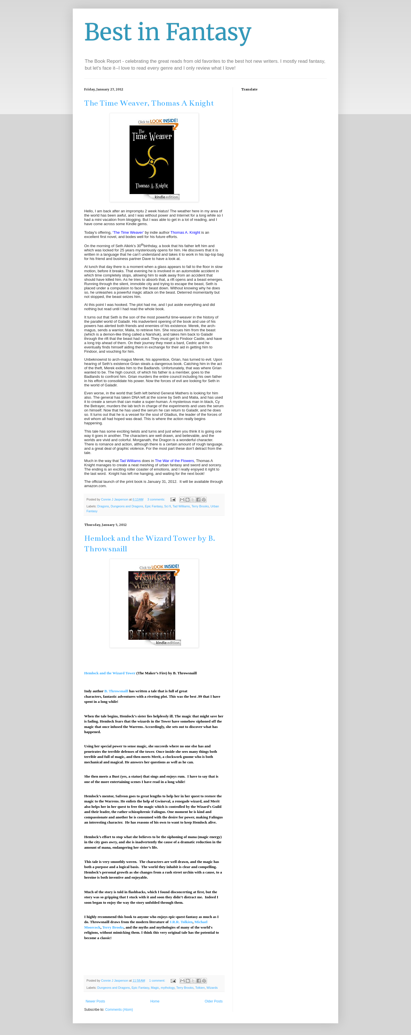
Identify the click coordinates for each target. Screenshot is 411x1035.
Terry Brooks (200, 506)
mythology (167, 987)
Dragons (103, 506)
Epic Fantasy (154, 506)
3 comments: (156, 499)
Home (155, 1001)
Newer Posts (95, 1001)
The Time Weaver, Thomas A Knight (149, 103)
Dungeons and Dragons (127, 506)
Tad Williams (181, 506)
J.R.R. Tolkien (181, 922)
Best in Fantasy (168, 32)
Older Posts (214, 1001)
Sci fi (167, 506)
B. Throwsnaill (116, 691)
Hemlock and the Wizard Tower (110, 673)
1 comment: (157, 980)
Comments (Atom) (119, 1010)
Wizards (212, 987)
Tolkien (200, 987)
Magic (155, 987)
